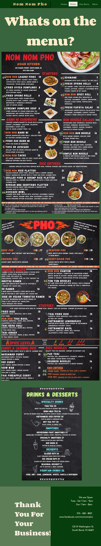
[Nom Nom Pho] (30, 4)
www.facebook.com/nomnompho (76, 517)
